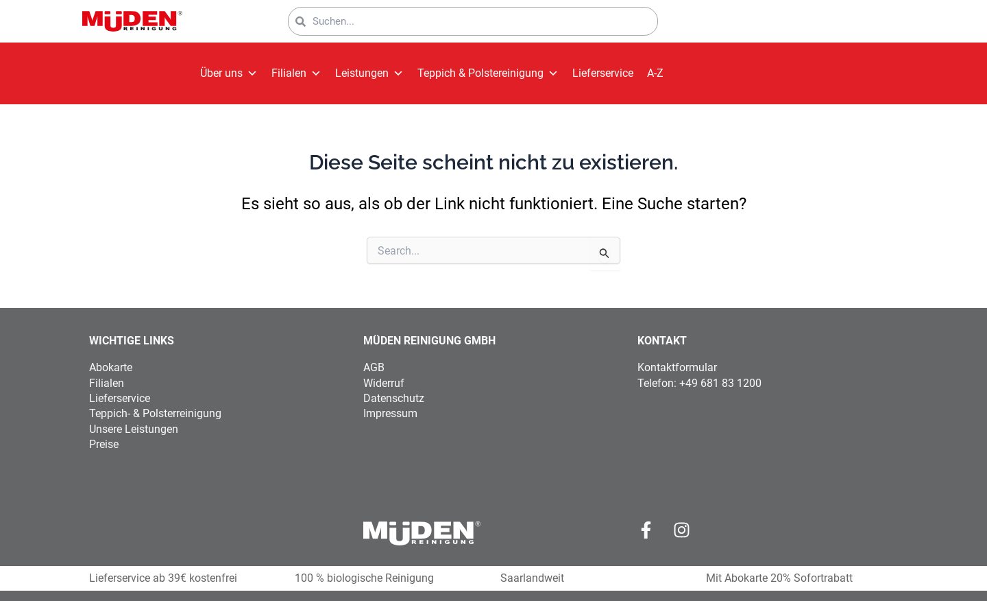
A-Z (655, 73)
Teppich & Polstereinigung (488, 73)
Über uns (229, 73)
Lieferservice (602, 73)
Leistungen (369, 73)
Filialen (296, 73)
